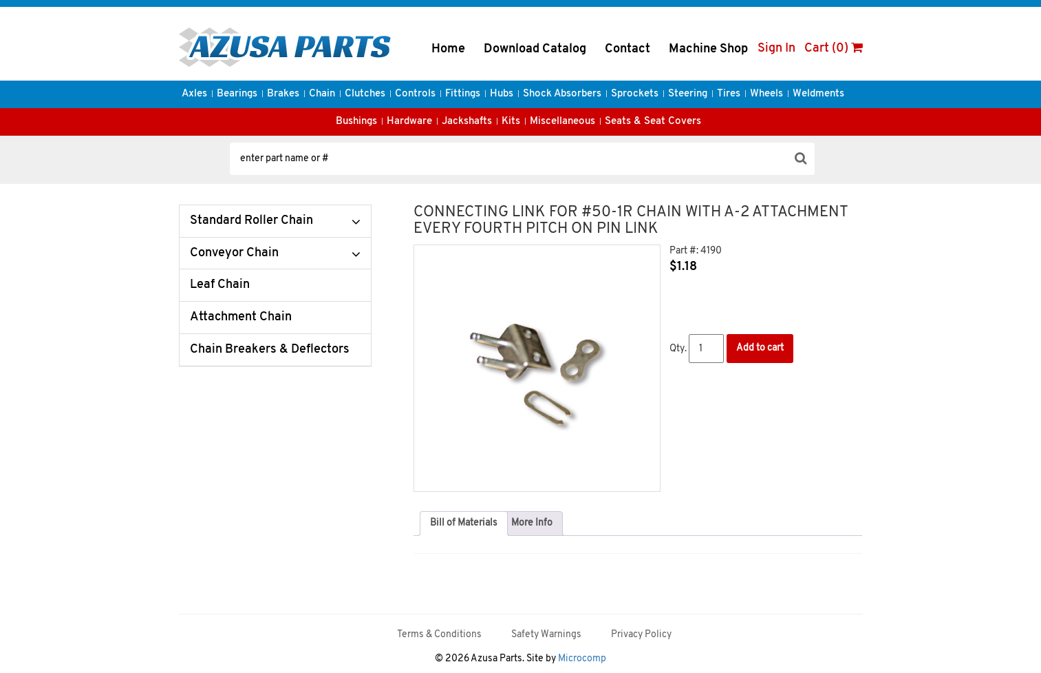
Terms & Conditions (439, 635)
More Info (531, 523)
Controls (415, 94)
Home (448, 49)
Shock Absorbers (562, 94)
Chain (322, 94)
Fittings (462, 94)
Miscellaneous (562, 121)
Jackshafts (467, 121)
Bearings (237, 94)
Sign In (776, 48)
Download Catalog (535, 49)
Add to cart (760, 348)
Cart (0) (833, 48)
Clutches (365, 94)
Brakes (283, 94)
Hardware (409, 121)
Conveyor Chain (234, 253)
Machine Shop (708, 49)
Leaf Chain (220, 284)
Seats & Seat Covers (653, 121)
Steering (687, 94)
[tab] (464, 523)
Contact (627, 49)
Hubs (501, 94)
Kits (511, 121)
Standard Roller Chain (251, 220)
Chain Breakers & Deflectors (270, 349)
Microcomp (582, 659)
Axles (194, 94)
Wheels (766, 94)
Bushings (356, 121)
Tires (728, 94)
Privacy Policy (641, 635)
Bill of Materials (463, 523)
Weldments (818, 94)
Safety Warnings (546, 635)
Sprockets (634, 94)
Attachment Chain (241, 317)
